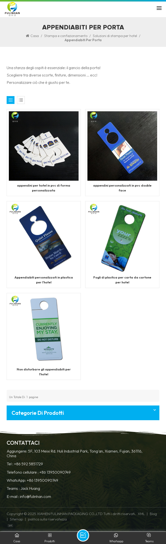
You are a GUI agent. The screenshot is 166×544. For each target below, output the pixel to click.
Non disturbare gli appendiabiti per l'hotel (44, 371)
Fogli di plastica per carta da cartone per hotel (122, 279)
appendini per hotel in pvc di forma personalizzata (43, 187)
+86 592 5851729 (28, 464)
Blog (153, 514)
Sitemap (16, 519)
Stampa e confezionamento (65, 36)
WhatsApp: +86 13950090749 (32, 480)
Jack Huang (30, 488)
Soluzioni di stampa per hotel (115, 36)
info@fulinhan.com (35, 496)
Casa (32, 36)
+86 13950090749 (55, 472)
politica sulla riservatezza (47, 519)
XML (141, 514)
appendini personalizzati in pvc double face (122, 187)
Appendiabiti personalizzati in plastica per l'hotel (43, 279)
